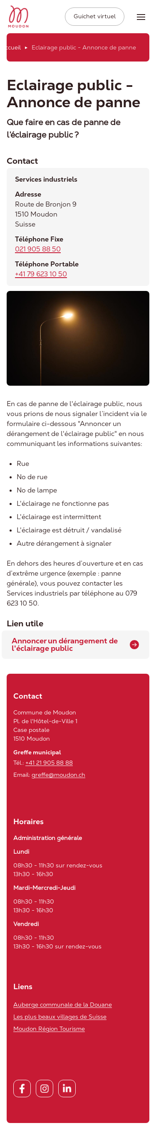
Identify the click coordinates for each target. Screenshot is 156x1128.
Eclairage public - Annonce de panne (84, 47)
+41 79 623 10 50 (41, 274)
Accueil (10, 47)
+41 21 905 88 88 (49, 762)
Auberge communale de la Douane (62, 1004)
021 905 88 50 (38, 249)
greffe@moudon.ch (58, 774)
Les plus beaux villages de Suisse (59, 1016)
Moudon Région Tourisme (49, 1028)
